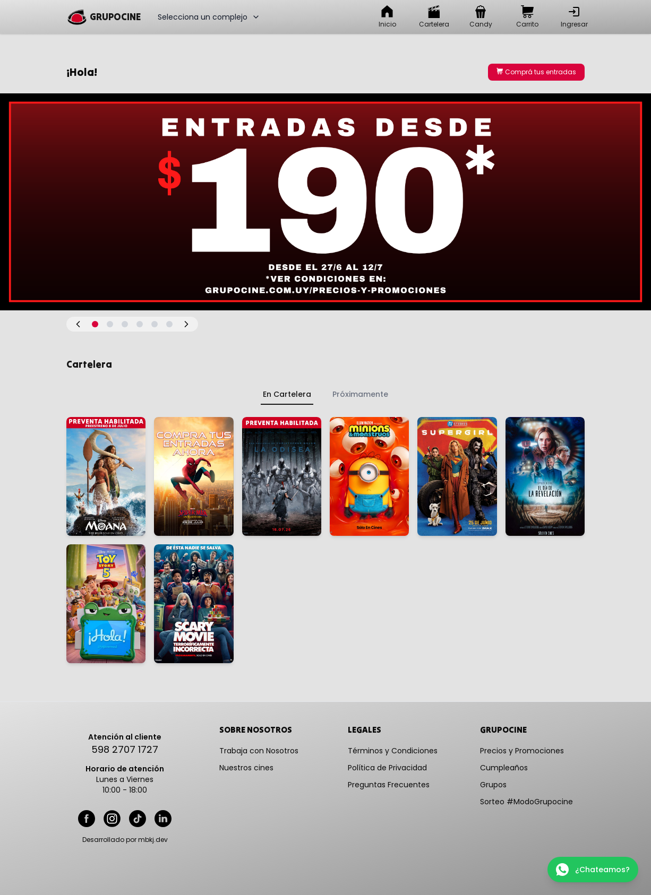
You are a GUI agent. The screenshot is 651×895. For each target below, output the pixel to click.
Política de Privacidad (387, 767)
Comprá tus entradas (536, 71)
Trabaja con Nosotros (258, 750)
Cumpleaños (504, 767)
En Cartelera (287, 394)
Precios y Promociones (522, 750)
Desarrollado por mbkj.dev (125, 840)
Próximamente (360, 394)
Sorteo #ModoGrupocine (526, 801)
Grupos (493, 784)
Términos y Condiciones (393, 750)
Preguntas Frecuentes (389, 784)
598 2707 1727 (124, 749)
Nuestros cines (246, 767)
